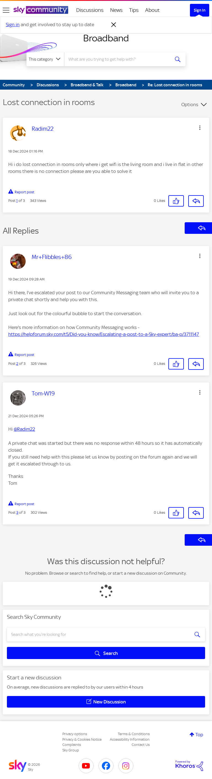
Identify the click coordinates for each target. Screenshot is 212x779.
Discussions (90, 10)
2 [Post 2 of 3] (17, 364)
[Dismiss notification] (113, 24)
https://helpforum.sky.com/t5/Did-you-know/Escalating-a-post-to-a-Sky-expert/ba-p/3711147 (103, 334)
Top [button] (199, 734)
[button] (200, 128)
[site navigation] (6, 10)
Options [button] (189, 104)
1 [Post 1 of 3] (17, 201)
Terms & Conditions (134, 734)
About (152, 10)
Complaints (71, 745)
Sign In (199, 10)
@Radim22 (24, 429)
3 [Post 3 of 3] (17, 512)
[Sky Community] (41, 10)
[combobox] (118, 59)
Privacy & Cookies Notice (82, 739)
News (116, 10)
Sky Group (70, 750)
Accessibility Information (130, 739)
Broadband (106, 38)
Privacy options (74, 734)
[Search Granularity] (45, 59)
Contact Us (141, 745)
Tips (134, 10)
